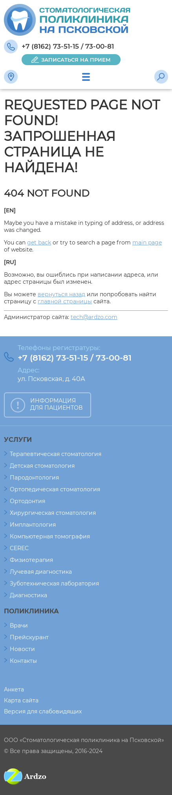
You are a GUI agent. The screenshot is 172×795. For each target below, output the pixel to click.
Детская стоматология (42, 465)
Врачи (19, 625)
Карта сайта (21, 700)
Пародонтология (34, 477)
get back (39, 242)
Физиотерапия (31, 559)
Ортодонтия (27, 501)
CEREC (19, 548)
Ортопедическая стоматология (55, 489)
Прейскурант (29, 637)
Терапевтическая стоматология (55, 454)
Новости (22, 649)
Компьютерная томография (50, 536)
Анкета (14, 689)
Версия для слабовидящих (43, 711)
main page (147, 242)
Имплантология (33, 524)
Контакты (23, 660)
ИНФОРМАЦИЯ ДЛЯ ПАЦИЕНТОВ (56, 404)
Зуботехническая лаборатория (54, 583)
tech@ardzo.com (94, 317)
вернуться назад (61, 294)
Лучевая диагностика (41, 571)
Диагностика (28, 595)
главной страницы (65, 301)
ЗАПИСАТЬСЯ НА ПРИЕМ (76, 60)
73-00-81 (99, 46)
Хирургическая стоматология (53, 512)
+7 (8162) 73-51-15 (50, 46)
